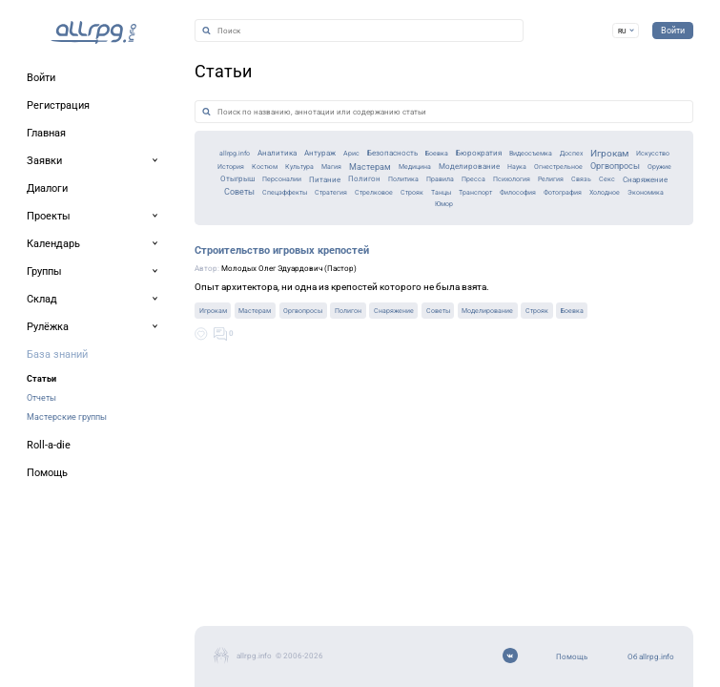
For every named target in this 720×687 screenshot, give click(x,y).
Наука (486, 222)
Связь (614, 239)
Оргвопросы (625, 222)
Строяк (412, 257)
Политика (362, 239)
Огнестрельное (545, 222)
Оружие (78, 239)
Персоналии (193, 239)
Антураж (188, 204)
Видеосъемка (480, 204)
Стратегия (297, 257)
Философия (562, 257)
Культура (177, 222)
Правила (415, 239)
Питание (254, 239)
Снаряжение (98, 257)
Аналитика (126, 204)
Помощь (50, 581)
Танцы (453, 257)
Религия (572, 239)
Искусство (653, 204)
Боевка (344, 204)
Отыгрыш (130, 239)
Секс (649, 239)
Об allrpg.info (61, 606)
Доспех (539, 204)
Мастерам (277, 222)
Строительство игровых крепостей (148, 336)
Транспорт (502, 257)
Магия (222, 222)
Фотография (627, 257)
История (80, 222)
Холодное (311, 273)
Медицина (342, 222)
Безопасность (285, 204)
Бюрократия (404, 204)
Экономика (369, 273)
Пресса (461, 239)
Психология (516, 239)
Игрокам (592, 204)
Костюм (128, 222)
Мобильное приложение (92, 630)
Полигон (308, 239)
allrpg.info (66, 204)
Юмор (418, 273)
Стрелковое (358, 257)
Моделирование (419, 222)
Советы (163, 256)
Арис (231, 204)
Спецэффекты (230, 257)
